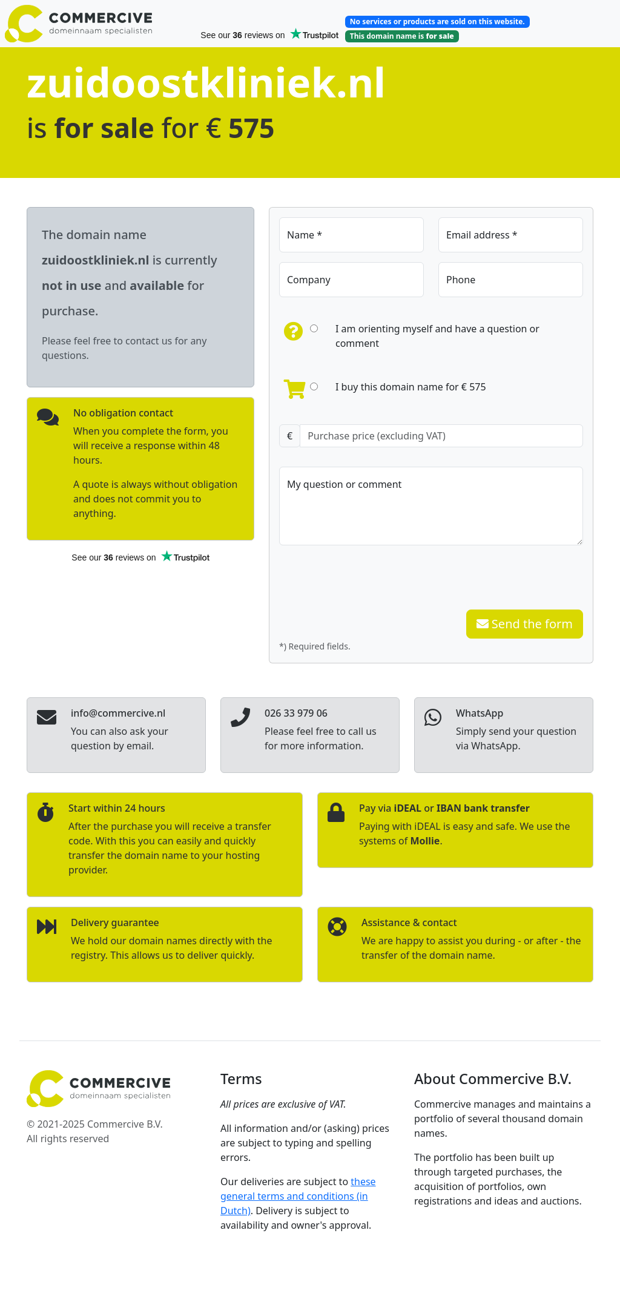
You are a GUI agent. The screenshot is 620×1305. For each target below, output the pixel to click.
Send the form (525, 624)
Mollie (425, 840)
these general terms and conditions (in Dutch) (298, 1196)
